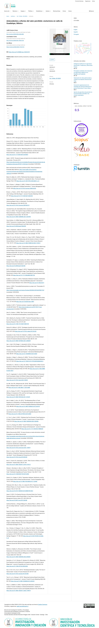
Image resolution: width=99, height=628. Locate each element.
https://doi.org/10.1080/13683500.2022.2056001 (18, 556)
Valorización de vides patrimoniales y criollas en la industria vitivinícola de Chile (83, 79)
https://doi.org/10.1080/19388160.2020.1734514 (28, 243)
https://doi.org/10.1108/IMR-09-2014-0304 (26, 353)
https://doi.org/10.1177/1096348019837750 (24, 275)
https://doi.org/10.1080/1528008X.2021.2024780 (18, 216)
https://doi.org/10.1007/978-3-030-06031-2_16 (27, 181)
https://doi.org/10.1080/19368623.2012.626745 (28, 406)
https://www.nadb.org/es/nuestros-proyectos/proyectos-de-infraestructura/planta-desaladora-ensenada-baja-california (24, 171)
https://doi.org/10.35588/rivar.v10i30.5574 (19, 52)
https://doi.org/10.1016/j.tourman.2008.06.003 (24, 188)
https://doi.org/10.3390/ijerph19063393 (16, 226)
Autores (48, 11)
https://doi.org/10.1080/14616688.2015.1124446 (25, 481)
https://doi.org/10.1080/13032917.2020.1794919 (18, 590)
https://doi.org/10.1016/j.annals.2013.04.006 (17, 573)
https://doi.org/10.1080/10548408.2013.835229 (22, 581)
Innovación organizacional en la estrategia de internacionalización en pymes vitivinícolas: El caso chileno (83, 86)
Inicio (7, 16)
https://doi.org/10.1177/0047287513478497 (17, 154)
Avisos (70, 11)
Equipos (23, 11)
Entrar (93, 1)
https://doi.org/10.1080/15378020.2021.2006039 (18, 340)
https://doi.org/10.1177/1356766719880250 (32, 428)
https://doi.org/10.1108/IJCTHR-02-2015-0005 (20, 414)
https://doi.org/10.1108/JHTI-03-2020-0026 (17, 566)
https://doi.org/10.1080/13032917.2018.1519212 (18, 464)
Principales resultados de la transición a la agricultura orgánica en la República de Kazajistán (83, 72)
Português (76, 34)
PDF (53, 59)
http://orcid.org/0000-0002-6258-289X (15, 34)
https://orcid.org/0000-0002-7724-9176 (15, 46)
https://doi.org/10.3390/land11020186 (15, 265)
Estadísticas (39, 11)
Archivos (13, 16)
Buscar (91, 11)
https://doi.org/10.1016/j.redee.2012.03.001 (26, 331)
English (75, 29)
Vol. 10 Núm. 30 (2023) (22, 16)
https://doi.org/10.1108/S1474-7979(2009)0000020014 (29, 361)
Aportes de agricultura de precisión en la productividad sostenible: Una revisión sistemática (83, 93)
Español (76, 32)
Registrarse (87, 1)
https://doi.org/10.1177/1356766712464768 (22, 196)
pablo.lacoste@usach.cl (22, 606)
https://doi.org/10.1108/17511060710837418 (17, 324)
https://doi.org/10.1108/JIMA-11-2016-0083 (19, 387)
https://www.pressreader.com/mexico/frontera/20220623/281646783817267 (25, 290)
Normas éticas (56, 11)
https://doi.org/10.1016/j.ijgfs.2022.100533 (17, 380)
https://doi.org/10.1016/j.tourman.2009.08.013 (17, 205)
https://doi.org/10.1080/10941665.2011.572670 (18, 397)
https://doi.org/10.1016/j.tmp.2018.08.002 (16, 457)
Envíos (64, 11)
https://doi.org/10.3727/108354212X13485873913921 (19, 491)
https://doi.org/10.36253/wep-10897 (25, 301)
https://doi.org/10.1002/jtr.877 (36, 282)
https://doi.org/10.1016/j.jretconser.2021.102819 (18, 447)
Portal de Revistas (79, 1)
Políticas (30, 11)
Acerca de (6, 11)
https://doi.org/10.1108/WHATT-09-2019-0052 (17, 474)
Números (15, 11)
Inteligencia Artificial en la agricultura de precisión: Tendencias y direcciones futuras (83, 65)
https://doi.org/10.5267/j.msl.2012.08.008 (16, 500)
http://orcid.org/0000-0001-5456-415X (15, 40)
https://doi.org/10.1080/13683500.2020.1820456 (26, 421)
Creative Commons (42, 604)
